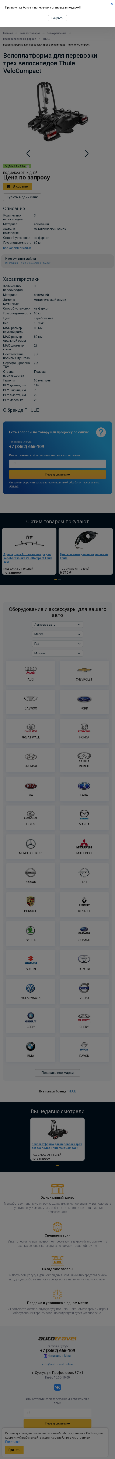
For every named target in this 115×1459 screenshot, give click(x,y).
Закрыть (57, 18)
